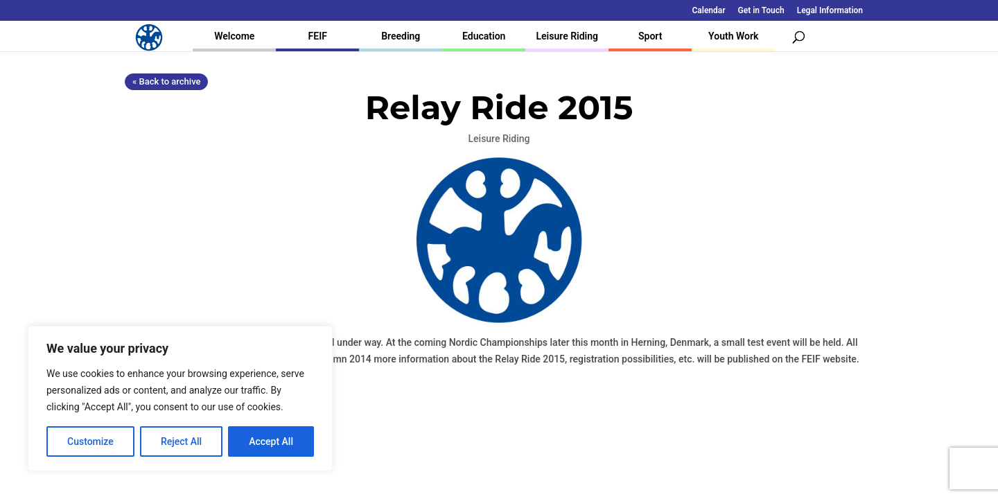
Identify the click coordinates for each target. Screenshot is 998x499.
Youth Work (733, 36)
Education (483, 36)
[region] (180, 398)
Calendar (709, 10)
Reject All (181, 441)
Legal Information (830, 10)
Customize (90, 441)
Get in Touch (761, 10)
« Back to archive (166, 81)
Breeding (400, 36)
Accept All (271, 441)
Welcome (234, 36)
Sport (650, 36)
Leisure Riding (567, 36)
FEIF (317, 36)
